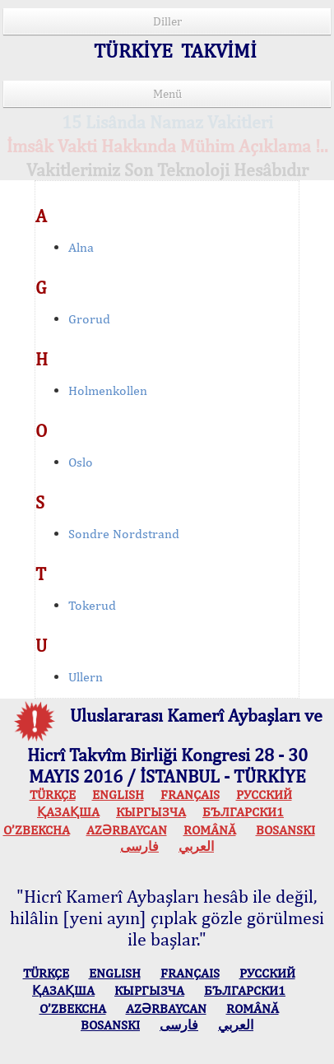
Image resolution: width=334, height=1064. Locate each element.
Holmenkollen (107, 390)
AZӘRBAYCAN (126, 830)
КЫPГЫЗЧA (151, 812)
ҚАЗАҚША (68, 812)
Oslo (80, 462)
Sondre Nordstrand (123, 533)
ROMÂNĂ (209, 830)
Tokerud (92, 605)
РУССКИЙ (264, 794)
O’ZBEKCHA (36, 830)
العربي (196, 846)
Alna (81, 247)
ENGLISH (118, 794)
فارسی (139, 846)
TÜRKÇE (53, 794)
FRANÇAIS (190, 794)
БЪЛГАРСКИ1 (243, 812)
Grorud (89, 319)
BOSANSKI (285, 830)
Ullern (85, 677)
